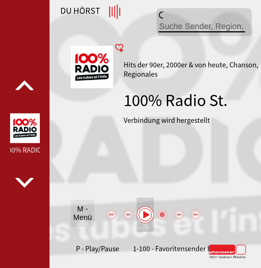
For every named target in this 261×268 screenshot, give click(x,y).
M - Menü (82, 213)
